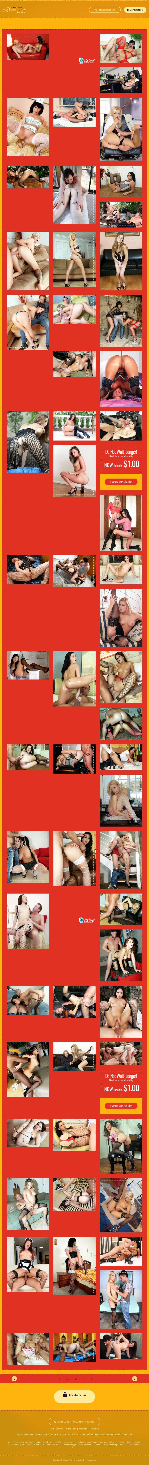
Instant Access (84, 1428)
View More (95, 1428)
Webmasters (55, 1434)
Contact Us (66, 1434)
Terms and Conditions (25, 1434)
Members (60, 1428)
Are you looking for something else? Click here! (75, 1421)
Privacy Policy (128, 1434)
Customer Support (41, 1434)
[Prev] (14, 1378)
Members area (140, 3)
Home (53, 1428)
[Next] (134, 1378)
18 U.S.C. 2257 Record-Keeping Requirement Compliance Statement (96, 1434)
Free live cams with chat (106, 16)
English (27, 4)
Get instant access (136, 16)
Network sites (11, 4)
